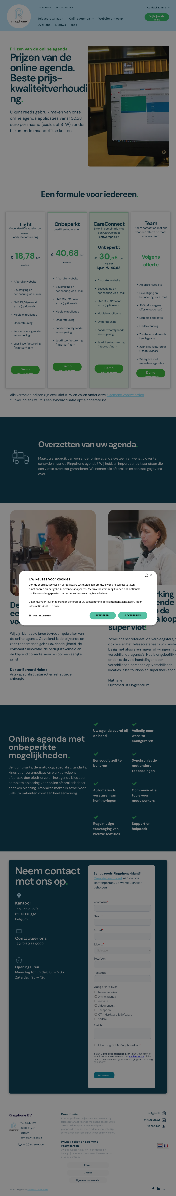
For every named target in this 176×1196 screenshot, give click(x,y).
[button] (40, 615)
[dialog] (88, 598)
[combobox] (146, 575)
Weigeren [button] (102, 615)
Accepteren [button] (133, 615)
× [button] (151, 575)
